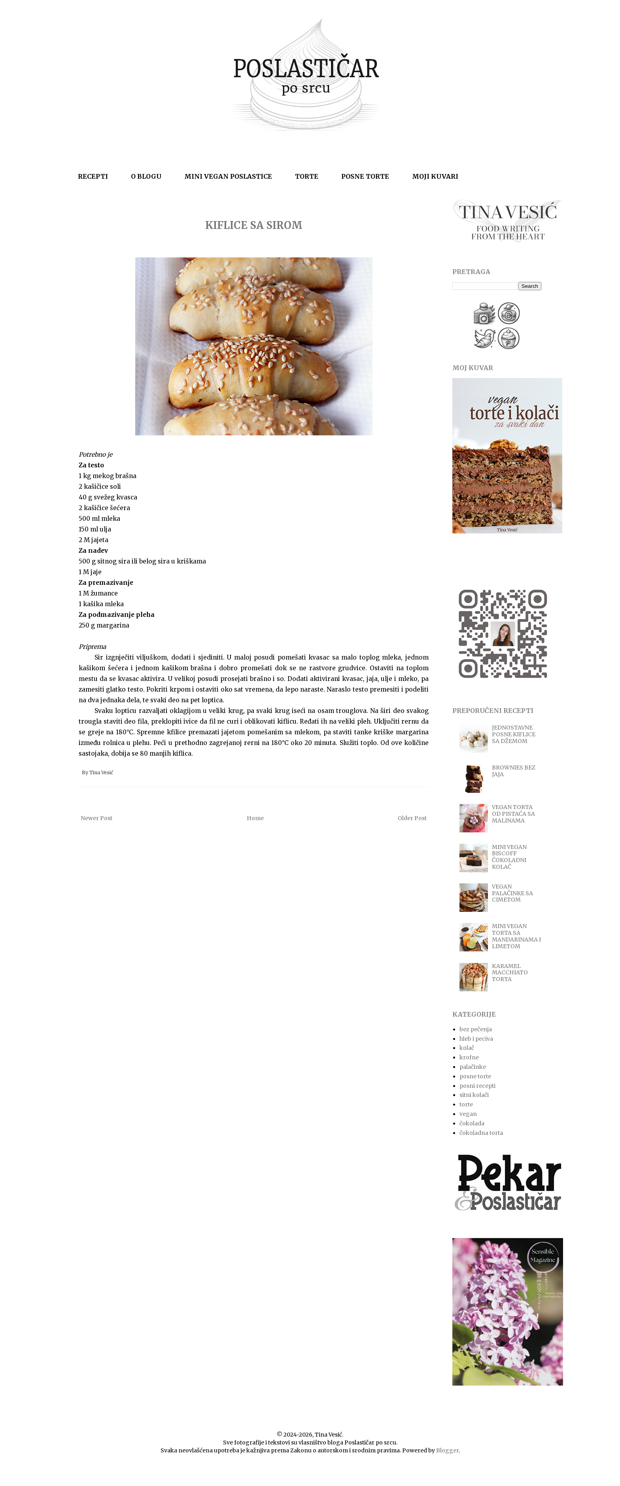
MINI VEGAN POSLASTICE (228, 176)
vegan (468, 1113)
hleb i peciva (476, 1038)
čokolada (471, 1123)
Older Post (412, 818)
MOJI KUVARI (435, 176)
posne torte (475, 1076)
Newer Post (96, 818)
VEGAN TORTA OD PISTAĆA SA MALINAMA (513, 813)
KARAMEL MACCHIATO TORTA (510, 972)
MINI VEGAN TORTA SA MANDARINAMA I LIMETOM (516, 936)
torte (466, 1104)
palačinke (472, 1066)
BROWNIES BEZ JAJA (513, 771)
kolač (466, 1047)
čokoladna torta (481, 1132)
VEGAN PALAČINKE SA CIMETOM (512, 893)
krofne (469, 1057)
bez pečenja (475, 1029)
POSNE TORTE (365, 176)
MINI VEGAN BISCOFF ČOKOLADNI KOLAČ (509, 856)
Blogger (447, 1450)
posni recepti (477, 1085)
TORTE (306, 176)
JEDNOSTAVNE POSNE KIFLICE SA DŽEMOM (513, 734)
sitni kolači (474, 1094)
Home (255, 818)
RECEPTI (93, 176)
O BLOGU (146, 176)
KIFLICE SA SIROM (253, 225)
